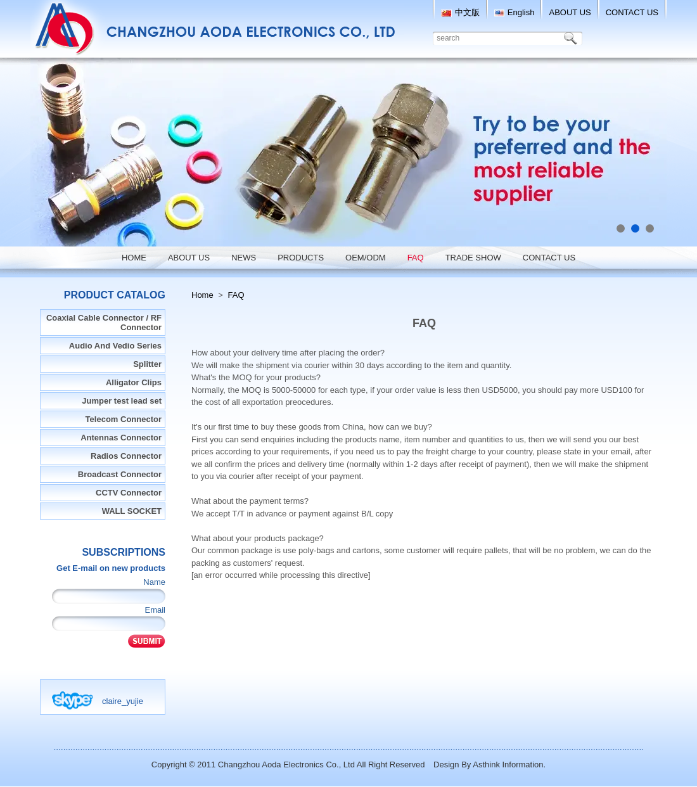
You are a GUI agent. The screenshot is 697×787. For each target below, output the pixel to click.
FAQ (236, 295)
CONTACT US (632, 12)
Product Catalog (114, 295)
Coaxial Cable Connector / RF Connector (104, 322)
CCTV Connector (129, 492)
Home (202, 295)
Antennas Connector (121, 437)
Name (154, 582)
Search (572, 38)
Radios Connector (126, 456)
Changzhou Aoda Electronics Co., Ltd (286, 764)
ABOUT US (570, 12)
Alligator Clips (134, 382)
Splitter (147, 364)
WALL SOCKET (132, 511)
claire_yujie (122, 701)
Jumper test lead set (122, 401)
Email (154, 610)
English (514, 12)
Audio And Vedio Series (115, 345)
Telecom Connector (124, 419)
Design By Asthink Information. (489, 764)
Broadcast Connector (120, 474)
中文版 (460, 12)
